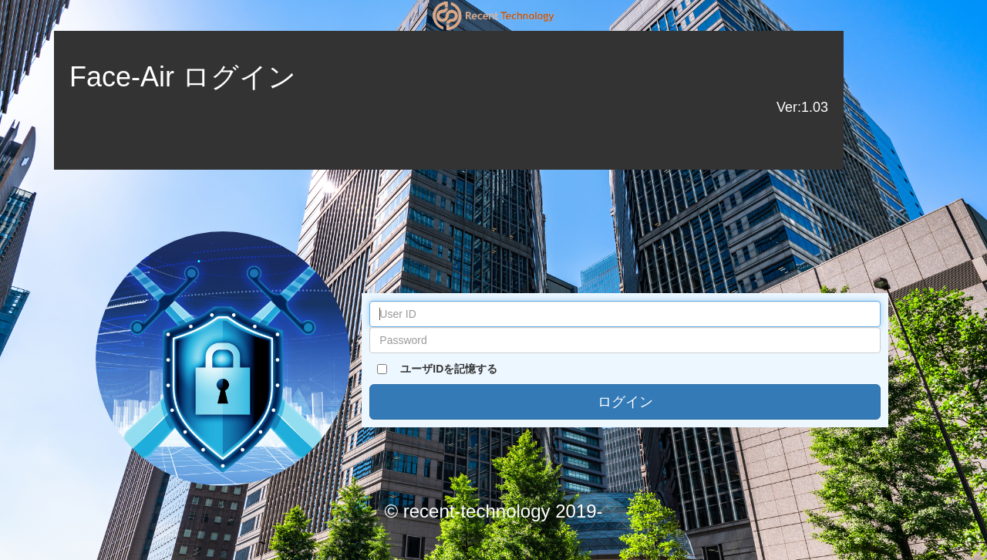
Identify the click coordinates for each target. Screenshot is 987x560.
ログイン (625, 402)
